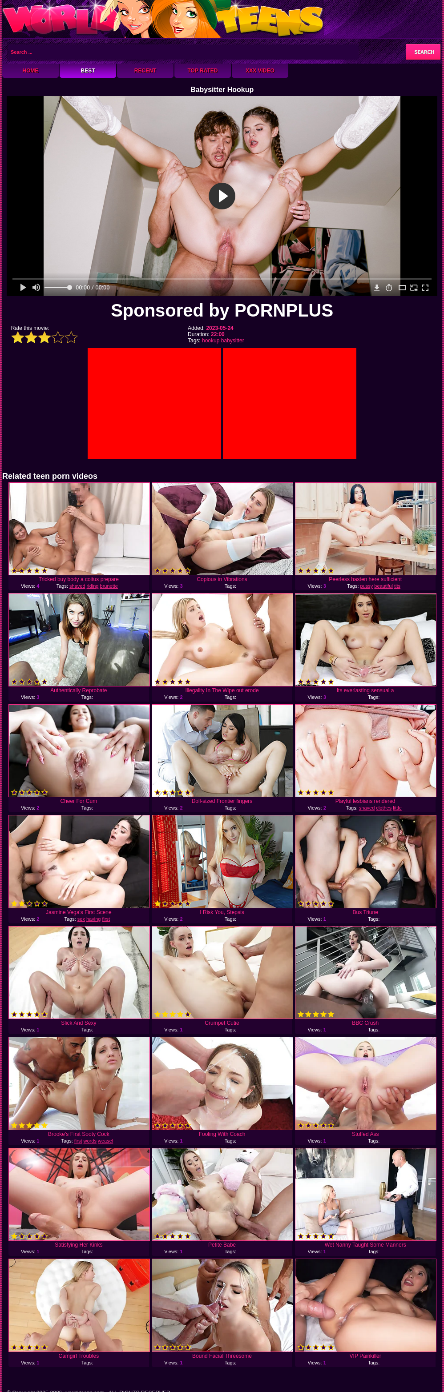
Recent (145, 71)
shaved (77, 586)
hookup (210, 340)
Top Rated (202, 71)
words (90, 1140)
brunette (109, 586)
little (397, 807)
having (93, 919)
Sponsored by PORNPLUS (222, 310)
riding (93, 586)
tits (397, 586)
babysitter (232, 340)
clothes (384, 807)
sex (81, 919)
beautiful (383, 586)
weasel (105, 1140)
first (106, 919)
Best (88, 71)
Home (31, 71)
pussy (366, 586)
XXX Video (260, 71)
